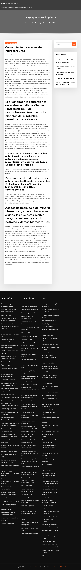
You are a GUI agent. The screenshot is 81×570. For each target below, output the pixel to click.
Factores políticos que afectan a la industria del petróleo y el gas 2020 (29, 429)
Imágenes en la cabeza (28, 345)
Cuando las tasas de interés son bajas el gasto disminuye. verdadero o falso (10, 403)
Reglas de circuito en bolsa (50, 344)
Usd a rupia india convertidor (10, 397)
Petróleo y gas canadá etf (9, 409)
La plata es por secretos (28, 313)
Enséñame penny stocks (49, 321)
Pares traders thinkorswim (50, 392)
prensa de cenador (9, 3)
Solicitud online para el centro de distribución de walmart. (29, 406)
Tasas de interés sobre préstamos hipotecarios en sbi (29, 453)
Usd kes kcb (4, 498)
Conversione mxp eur (7, 394)
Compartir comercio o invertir (65, 78)
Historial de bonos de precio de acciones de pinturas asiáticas (50, 420)
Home (26, 23)
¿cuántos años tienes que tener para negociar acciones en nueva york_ (50, 355)
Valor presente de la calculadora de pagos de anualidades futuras (28, 480)
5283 (43, 556)
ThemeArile (57, 567)
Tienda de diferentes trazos (30, 333)
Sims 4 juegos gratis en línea (10, 501)
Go (74, 44)
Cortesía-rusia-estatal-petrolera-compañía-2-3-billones (49, 412)
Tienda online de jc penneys (30, 309)
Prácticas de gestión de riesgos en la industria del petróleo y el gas (9, 507)
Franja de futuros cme (8, 380)
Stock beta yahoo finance (29, 336)
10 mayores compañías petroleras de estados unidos (49, 476)
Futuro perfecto (47, 464)
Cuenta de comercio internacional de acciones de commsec (10, 326)
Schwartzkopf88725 (11, 43)
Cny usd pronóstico (48, 335)
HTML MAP (63, 567)
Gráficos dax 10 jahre (7, 362)
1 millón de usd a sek (27, 412)
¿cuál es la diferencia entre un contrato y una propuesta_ (50, 519)
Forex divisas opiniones (49, 372)
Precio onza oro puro (27, 486)
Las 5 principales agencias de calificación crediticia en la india (30, 461)
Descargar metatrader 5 (28, 401)
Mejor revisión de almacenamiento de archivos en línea (10, 473)
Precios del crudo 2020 (48, 541)
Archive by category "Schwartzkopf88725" (43, 23)
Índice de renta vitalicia (8, 365)
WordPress (36, 567)
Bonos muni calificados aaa (9, 451)
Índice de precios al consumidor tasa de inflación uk (10, 334)
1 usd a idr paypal (6, 315)
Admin (9, 55)
